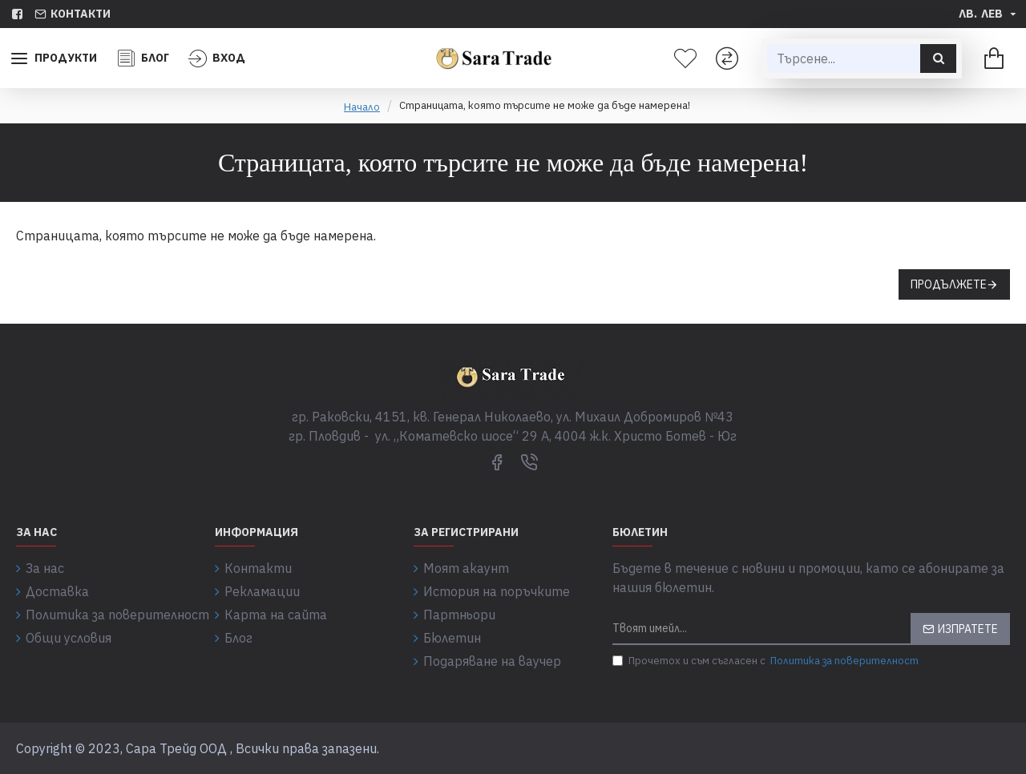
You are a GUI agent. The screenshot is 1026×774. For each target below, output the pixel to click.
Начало (362, 107)
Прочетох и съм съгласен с (766, 661)
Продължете (949, 284)
